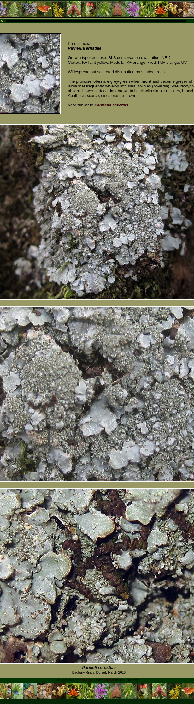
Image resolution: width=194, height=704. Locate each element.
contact (109, 680)
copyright (86, 680)
